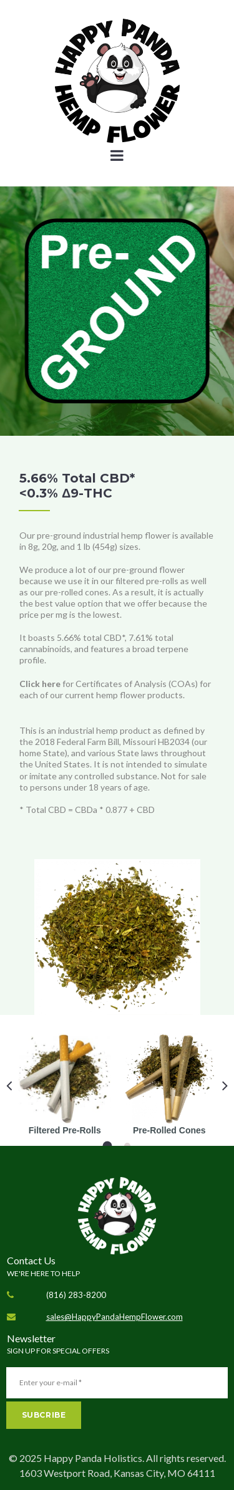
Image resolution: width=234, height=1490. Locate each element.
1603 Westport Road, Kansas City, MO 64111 (117, 1473)
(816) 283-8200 (76, 1295)
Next (225, 1085)
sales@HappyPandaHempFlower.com (114, 1317)
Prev (9, 1085)
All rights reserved (185, 1458)
